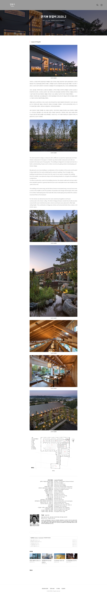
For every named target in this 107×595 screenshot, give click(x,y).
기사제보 (58, 588)
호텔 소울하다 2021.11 (34, 540)
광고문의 (63, 588)
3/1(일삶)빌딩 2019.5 (34, 544)
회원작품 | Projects (34, 537)
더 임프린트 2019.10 (34, 543)
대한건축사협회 (45, 588)
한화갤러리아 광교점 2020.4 (35, 541)
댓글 (31, 570)
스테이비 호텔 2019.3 (34, 546)
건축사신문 (52, 588)
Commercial (40, 537)
